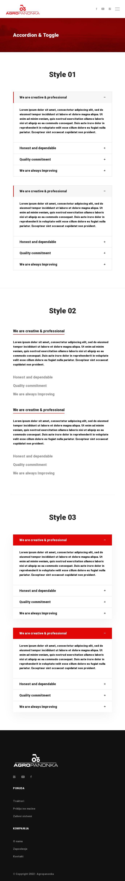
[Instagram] (110, 9)
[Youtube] (103, 9)
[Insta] (14, 776)
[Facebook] (96, 9)
